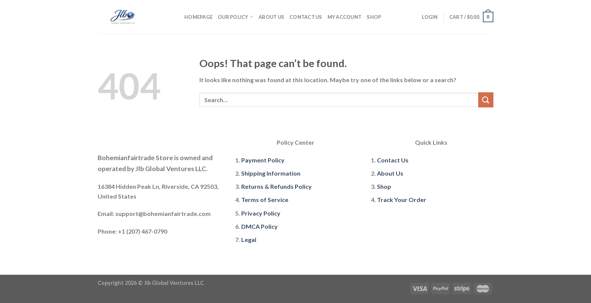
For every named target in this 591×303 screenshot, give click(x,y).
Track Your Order (401, 199)
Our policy (235, 16)
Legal (248, 239)
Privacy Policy (260, 213)
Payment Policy (263, 160)
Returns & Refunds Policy (276, 186)
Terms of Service (264, 199)
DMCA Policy (259, 226)
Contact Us (305, 17)
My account (345, 17)
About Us (271, 17)
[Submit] (485, 99)
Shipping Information (270, 173)
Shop (374, 17)
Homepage (198, 17)
